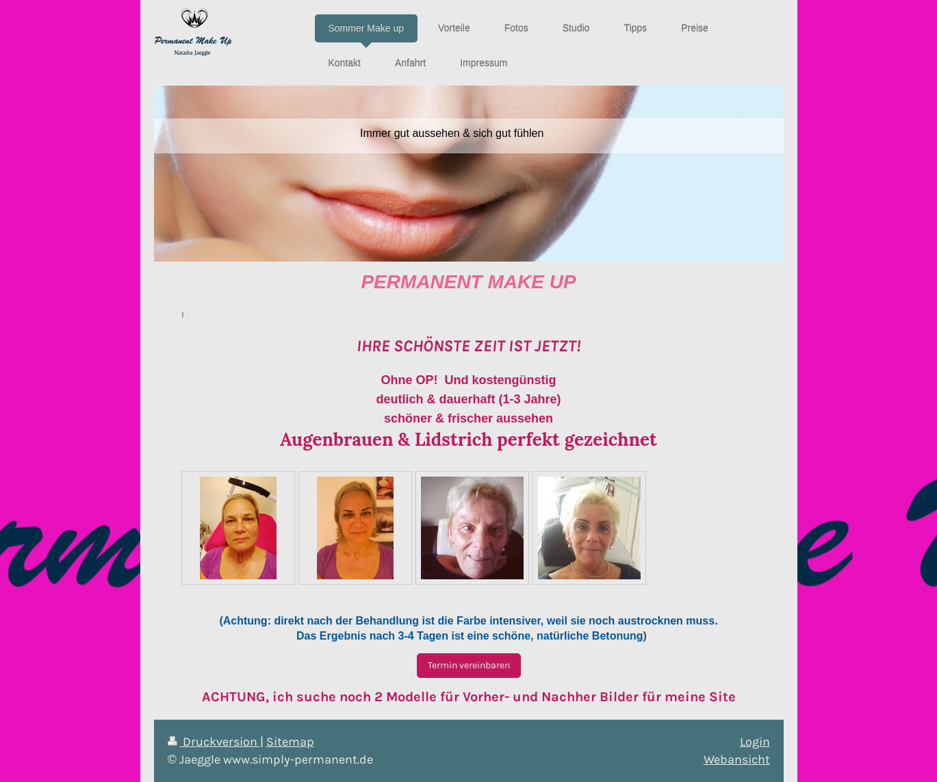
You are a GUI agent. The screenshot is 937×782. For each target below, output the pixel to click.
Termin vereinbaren (469, 665)
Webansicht (737, 759)
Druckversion (214, 741)
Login (755, 741)
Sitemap (290, 741)
